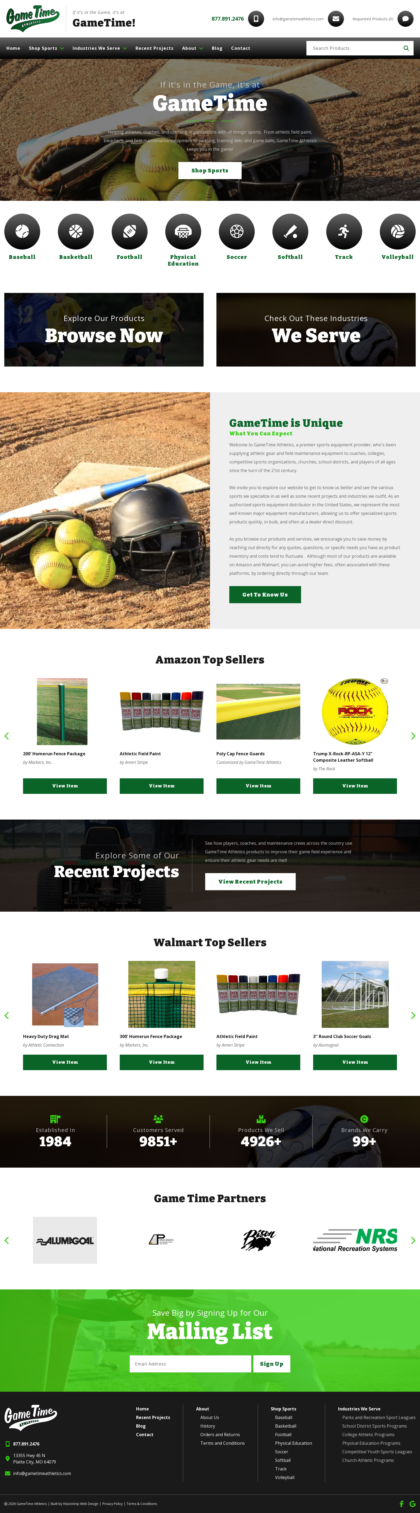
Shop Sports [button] (210, 170)
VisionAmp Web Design (80, 1503)
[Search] (352, 48)
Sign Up (272, 1364)
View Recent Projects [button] (250, 881)
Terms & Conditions (142, 1503)
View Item (65, 785)
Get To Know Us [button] (265, 594)
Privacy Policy (112, 1503)
